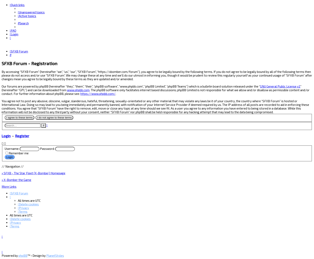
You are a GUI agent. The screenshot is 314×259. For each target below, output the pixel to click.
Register (22, 135)
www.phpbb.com (78, 90)
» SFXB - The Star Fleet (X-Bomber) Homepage (33, 173)
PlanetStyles (55, 255)
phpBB (22, 255)
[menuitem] (31, 12)
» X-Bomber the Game (16, 179)
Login (6, 135)
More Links (9, 186)
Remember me (19, 153)
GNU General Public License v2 (280, 86)
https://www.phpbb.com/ (97, 93)
